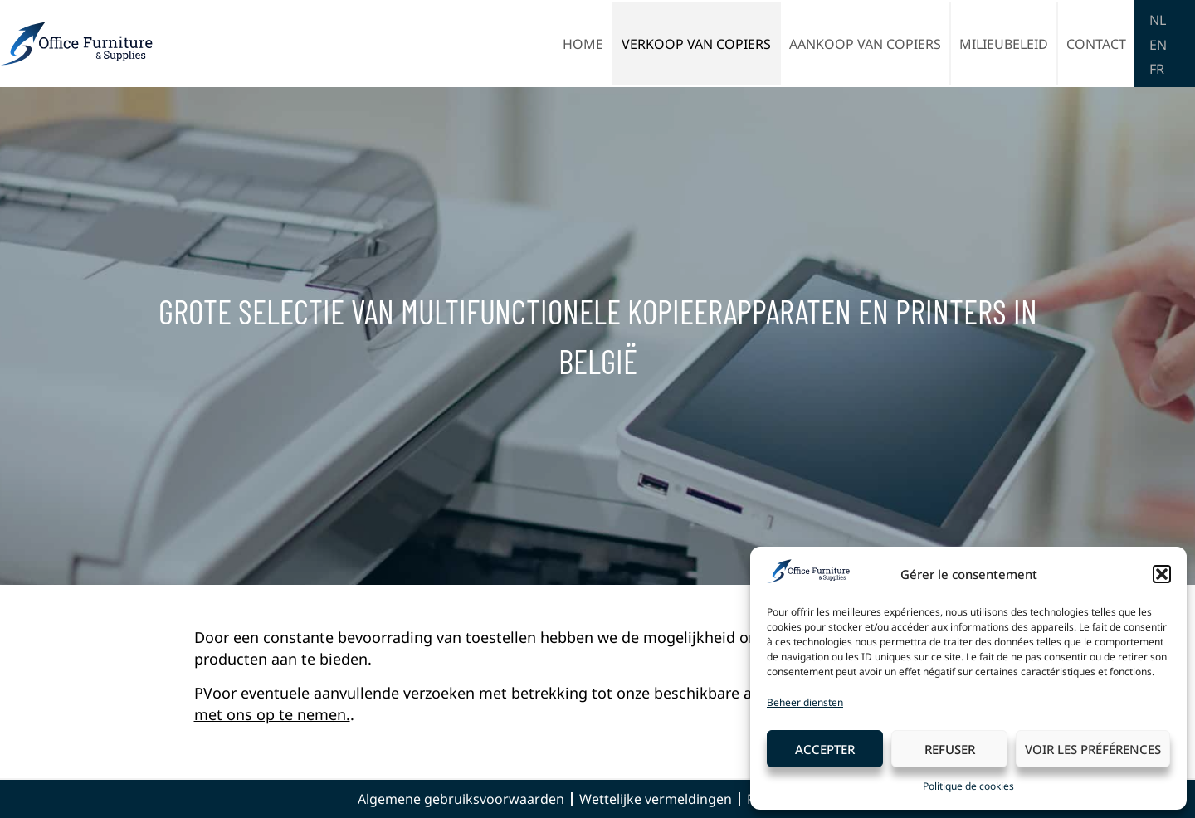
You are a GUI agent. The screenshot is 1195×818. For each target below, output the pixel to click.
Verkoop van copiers (696, 44)
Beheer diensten (805, 702)
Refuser (949, 749)
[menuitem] (1157, 19)
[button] (1162, 574)
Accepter (825, 749)
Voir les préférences (1093, 749)
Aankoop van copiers (865, 44)
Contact (1096, 44)
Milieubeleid (1003, 44)
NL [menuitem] (1157, 20)
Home (583, 44)
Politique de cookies (968, 786)
